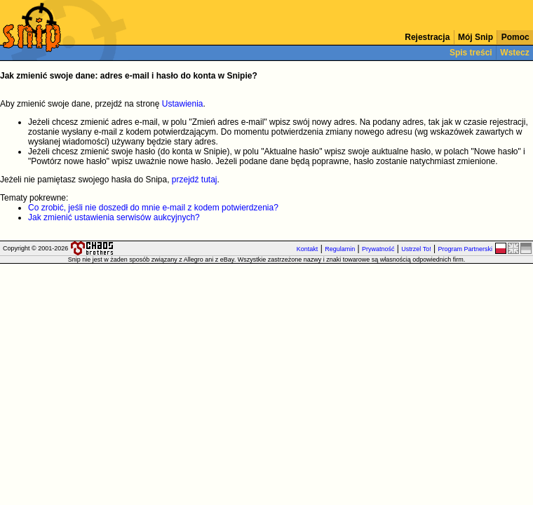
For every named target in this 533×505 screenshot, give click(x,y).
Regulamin (340, 248)
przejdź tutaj (194, 179)
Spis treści (470, 53)
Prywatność (378, 248)
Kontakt (307, 248)
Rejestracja (427, 37)
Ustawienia (182, 104)
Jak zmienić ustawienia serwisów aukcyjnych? (114, 217)
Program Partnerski (465, 248)
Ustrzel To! (416, 248)
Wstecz (515, 53)
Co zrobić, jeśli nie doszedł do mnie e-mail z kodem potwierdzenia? (153, 208)
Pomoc (515, 37)
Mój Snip (476, 37)
